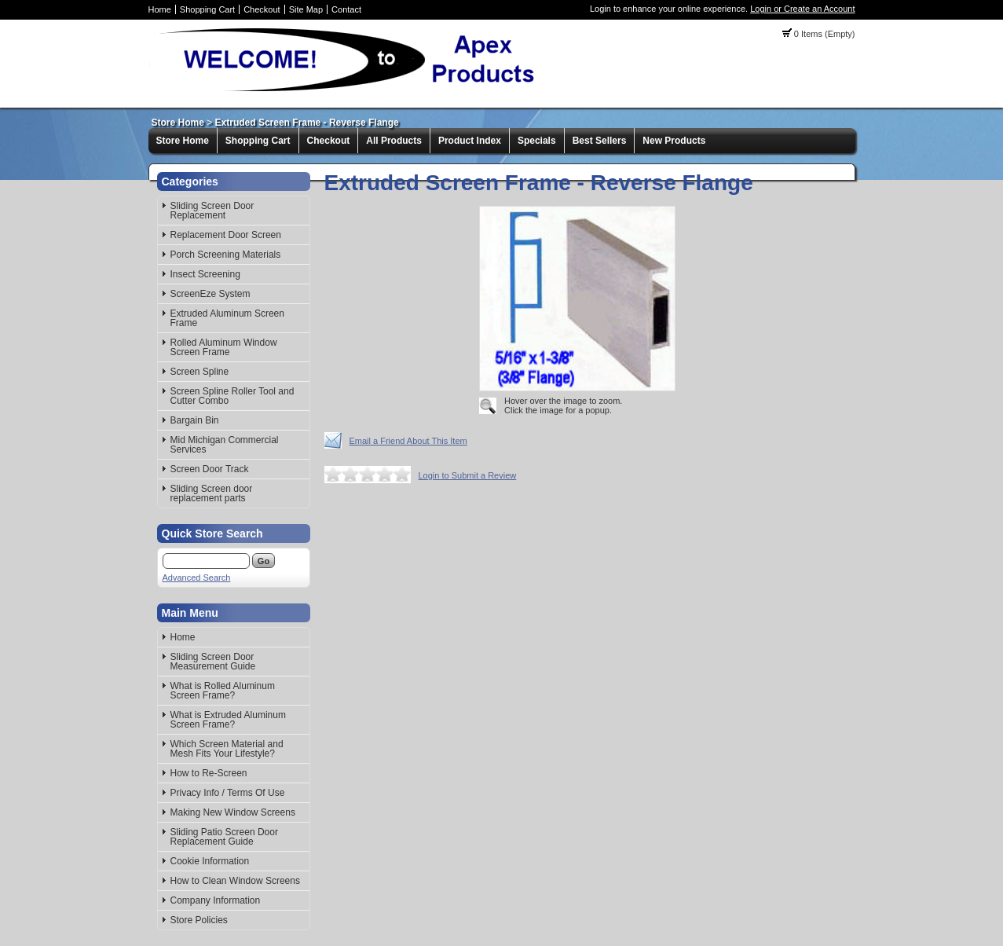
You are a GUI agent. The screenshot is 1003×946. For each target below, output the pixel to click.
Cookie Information (210, 861)
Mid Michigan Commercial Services (224, 444)
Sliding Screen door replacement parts (211, 493)
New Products (673, 140)
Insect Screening (205, 274)
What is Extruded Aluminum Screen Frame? (228, 720)
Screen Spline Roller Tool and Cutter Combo (232, 396)
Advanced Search (197, 577)
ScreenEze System (210, 293)
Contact (346, 9)
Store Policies (199, 920)
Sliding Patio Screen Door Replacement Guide (224, 837)
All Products (394, 140)
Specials (537, 140)
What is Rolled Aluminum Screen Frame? (222, 690)
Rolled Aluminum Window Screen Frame (223, 347)
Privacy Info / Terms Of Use (227, 792)
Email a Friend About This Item (408, 441)
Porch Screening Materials (225, 254)
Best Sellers (600, 140)
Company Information (215, 900)
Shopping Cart (207, 9)
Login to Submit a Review (468, 475)
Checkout (261, 9)
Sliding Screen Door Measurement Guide (213, 661)
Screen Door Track (209, 469)
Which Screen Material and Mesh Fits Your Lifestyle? (227, 749)
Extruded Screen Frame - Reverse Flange (307, 122)
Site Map (306, 9)
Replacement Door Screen (225, 234)
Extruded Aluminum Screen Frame (227, 318)
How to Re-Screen (208, 773)
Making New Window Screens (232, 812)
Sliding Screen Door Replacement (212, 210)
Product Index (469, 140)
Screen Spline (199, 371)
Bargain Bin (194, 420)
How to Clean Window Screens (235, 880)
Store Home (178, 122)
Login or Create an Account (802, 8)
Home (159, 9)
